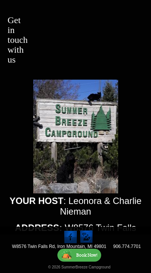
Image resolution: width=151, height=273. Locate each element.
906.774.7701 (127, 246)
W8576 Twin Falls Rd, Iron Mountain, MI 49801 (59, 246)
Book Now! (79, 255)
